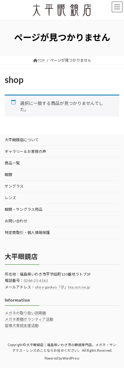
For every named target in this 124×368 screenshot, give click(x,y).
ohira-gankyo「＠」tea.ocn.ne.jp (62, 287)
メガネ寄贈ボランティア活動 (29, 319)
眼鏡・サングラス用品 (23, 209)
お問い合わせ (16, 221)
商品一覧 (12, 163)
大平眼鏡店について (22, 139)
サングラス (14, 186)
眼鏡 (8, 174)
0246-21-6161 (36, 280)
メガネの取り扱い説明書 (25, 313)
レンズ (10, 197)
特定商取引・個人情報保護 (27, 232)
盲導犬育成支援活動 (22, 326)
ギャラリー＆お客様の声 (25, 151)
